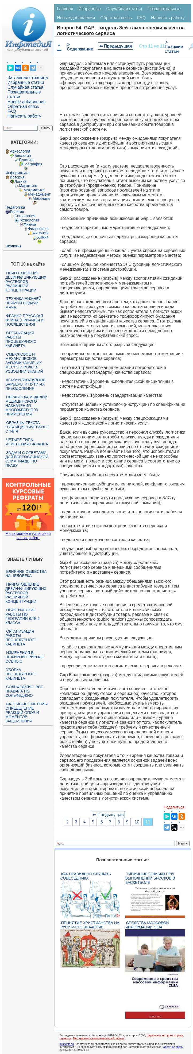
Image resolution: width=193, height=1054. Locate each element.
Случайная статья (25, 87)
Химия (42, 237)
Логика (20, 181)
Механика (41, 198)
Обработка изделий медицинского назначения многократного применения (26, 405)
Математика (34, 190)
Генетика (26, 160)
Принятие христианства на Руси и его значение (89, 925)
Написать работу (24, 116)
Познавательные (164, 8)
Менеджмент (39, 194)
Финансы (40, 233)
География (33, 164)
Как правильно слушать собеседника (85, 876)
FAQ (11, 111)
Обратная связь (23, 106)
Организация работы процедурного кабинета (20, 339)
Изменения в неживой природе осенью (24, 657)
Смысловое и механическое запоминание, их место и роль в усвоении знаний (24, 363)
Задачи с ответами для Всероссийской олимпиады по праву (26, 459)
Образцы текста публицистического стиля (26, 427)
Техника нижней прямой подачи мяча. (23, 303)
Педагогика (15, 207)
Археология (20, 151)
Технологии (29, 220)
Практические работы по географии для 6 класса (22, 616)
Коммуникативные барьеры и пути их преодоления (25, 384)
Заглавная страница (27, 77)
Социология (24, 216)
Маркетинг (28, 186)
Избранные (90, 8)
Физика (30, 224)
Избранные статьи (25, 82)
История (17, 177)
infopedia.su (67, 1044)
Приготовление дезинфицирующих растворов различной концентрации (25, 281)
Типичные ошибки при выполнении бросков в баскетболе (150, 878)
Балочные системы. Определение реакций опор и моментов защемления (27, 712)
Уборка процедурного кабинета (20, 674)
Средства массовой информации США (147, 925)
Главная (65, 8)
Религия (17, 211)
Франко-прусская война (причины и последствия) (24, 320)
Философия (38, 229)
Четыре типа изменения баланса (26, 442)
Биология (22, 155)
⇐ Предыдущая (115, 46)
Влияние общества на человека (26, 573)
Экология (13, 246)
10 (136, 822)
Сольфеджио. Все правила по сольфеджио (24, 691)
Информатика (17, 173)
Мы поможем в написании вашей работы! (99, 1038)
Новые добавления (26, 101)
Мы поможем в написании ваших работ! (28, 535)
